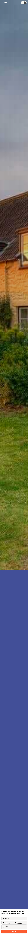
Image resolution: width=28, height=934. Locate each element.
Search (14, 931)
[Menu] (24, 2)
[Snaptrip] (4, 3)
